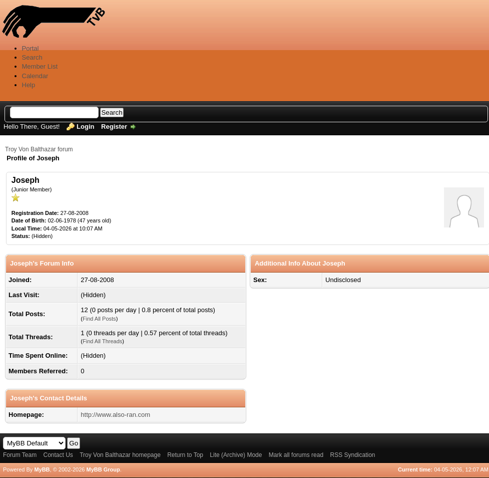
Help (29, 85)
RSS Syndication (352, 454)
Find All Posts (99, 319)
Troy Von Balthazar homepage (120, 454)
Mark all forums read (296, 454)
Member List (40, 66)
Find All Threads (102, 341)
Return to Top (185, 454)
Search (32, 57)
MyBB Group (103, 469)
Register (114, 126)
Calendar (35, 76)
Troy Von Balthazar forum (39, 149)
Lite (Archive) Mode (236, 454)
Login (85, 126)
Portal (30, 48)
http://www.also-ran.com (115, 414)
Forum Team (20, 454)
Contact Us (58, 454)
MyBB (42, 469)
